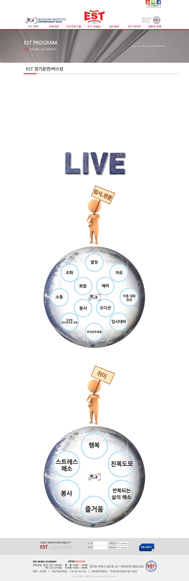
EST (87, 576)
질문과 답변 (154, 26)
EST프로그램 (74, 26)
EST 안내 (33, 26)
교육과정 (54, 26)
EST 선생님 (94, 26)
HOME (134, 46)
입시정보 (114, 26)
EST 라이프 (134, 26)
